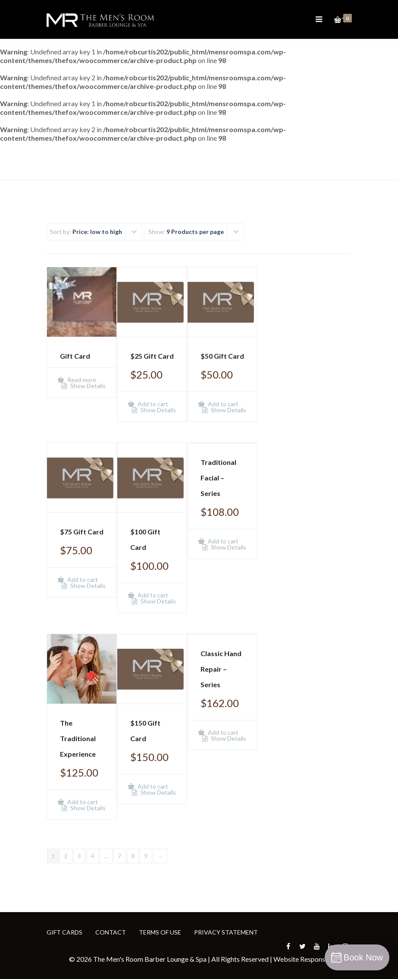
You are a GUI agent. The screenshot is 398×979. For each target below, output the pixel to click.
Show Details (87, 386)
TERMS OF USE (160, 932)
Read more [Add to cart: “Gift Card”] (81, 379)
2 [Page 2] (66, 856)
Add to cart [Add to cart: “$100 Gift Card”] (152, 595)
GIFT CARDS (64, 932)
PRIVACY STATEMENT (226, 932)
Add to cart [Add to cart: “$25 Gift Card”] (152, 404)
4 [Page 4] (92, 856)
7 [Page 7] (120, 856)
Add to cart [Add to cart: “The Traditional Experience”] (82, 802)
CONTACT (110, 932)
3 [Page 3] (79, 856)
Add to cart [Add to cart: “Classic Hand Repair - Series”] (222, 732)
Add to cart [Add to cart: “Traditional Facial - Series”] (222, 541)
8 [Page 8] (133, 856)
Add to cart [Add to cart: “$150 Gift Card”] (152, 786)
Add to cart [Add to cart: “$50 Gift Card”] (222, 404)
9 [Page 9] (146, 856)
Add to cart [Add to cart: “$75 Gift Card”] (82, 579)
